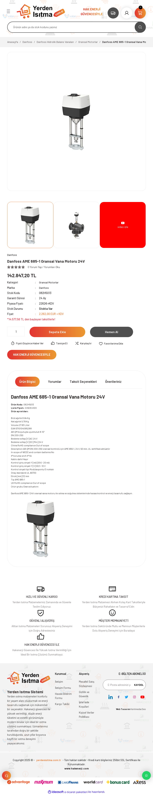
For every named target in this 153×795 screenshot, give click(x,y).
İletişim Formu (63, 687)
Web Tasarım (123, 709)
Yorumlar (54, 382)
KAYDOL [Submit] (139, 684)
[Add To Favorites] (113, 344)
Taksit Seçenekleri (83, 382)
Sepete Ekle (57, 332)
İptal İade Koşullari (84, 704)
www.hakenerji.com (76, 768)
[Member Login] (126, 13)
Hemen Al (111, 332)
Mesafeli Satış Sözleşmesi (86, 684)
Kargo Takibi (62, 704)
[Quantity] (16, 332)
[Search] (76, 27)
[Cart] (140, 13)
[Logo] (41, 11)
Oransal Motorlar (49, 282)
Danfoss (44, 288)
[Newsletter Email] (124, 685)
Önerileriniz (113, 382)
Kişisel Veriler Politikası (86, 715)
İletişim (59, 681)
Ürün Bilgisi (27, 382)
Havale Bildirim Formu (63, 696)
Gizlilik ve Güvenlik (84, 694)
